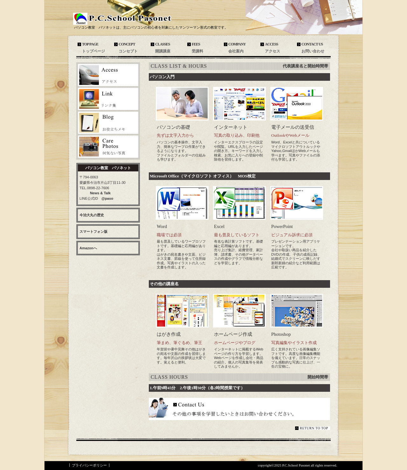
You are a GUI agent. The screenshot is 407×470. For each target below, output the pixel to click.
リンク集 (108, 99)
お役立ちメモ (108, 123)
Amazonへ (88, 248)
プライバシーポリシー (89, 465)
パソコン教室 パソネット (135, 18)
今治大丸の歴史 (91, 215)
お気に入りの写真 (108, 146)
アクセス (108, 75)
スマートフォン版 (93, 231)
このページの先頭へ (312, 428)
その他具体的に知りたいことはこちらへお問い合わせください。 (239, 409)
